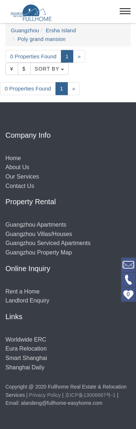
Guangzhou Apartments (35, 225)
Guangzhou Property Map (38, 252)
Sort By (49, 69)
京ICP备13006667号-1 (90, 395)
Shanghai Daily (25, 367)
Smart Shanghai (26, 358)
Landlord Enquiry (27, 300)
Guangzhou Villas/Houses (38, 234)
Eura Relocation (26, 349)
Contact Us (19, 186)
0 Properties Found (33, 56)
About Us (17, 167)
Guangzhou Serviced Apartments (48, 243)
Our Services (22, 176)
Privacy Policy (45, 395)
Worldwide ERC (25, 339)
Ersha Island (61, 30)
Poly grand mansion (41, 39)
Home (13, 158)
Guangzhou (25, 30)
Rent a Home (22, 291)
